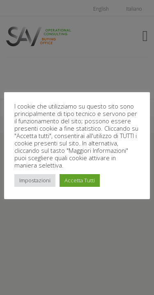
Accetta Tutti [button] (79, 180)
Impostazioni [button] (35, 180)
